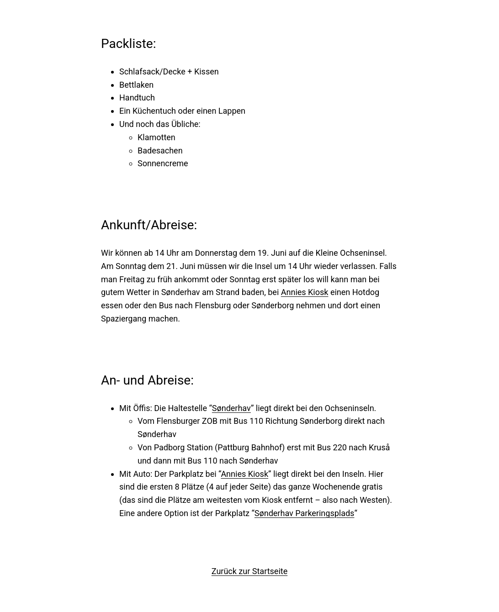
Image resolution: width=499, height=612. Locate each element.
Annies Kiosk (305, 292)
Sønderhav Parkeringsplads (305, 513)
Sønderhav (231, 408)
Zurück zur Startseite (249, 571)
